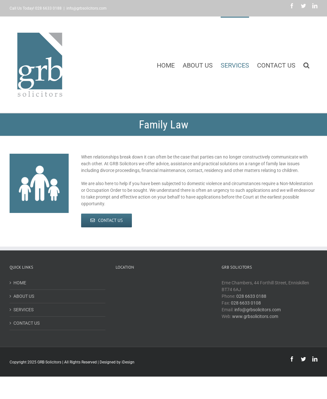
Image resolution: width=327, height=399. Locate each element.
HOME (19, 282)
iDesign (128, 362)
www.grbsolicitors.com (255, 316)
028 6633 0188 (251, 296)
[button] (306, 65)
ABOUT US (23, 296)
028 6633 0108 (246, 302)
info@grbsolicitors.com (86, 8)
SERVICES (23, 309)
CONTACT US (26, 323)
